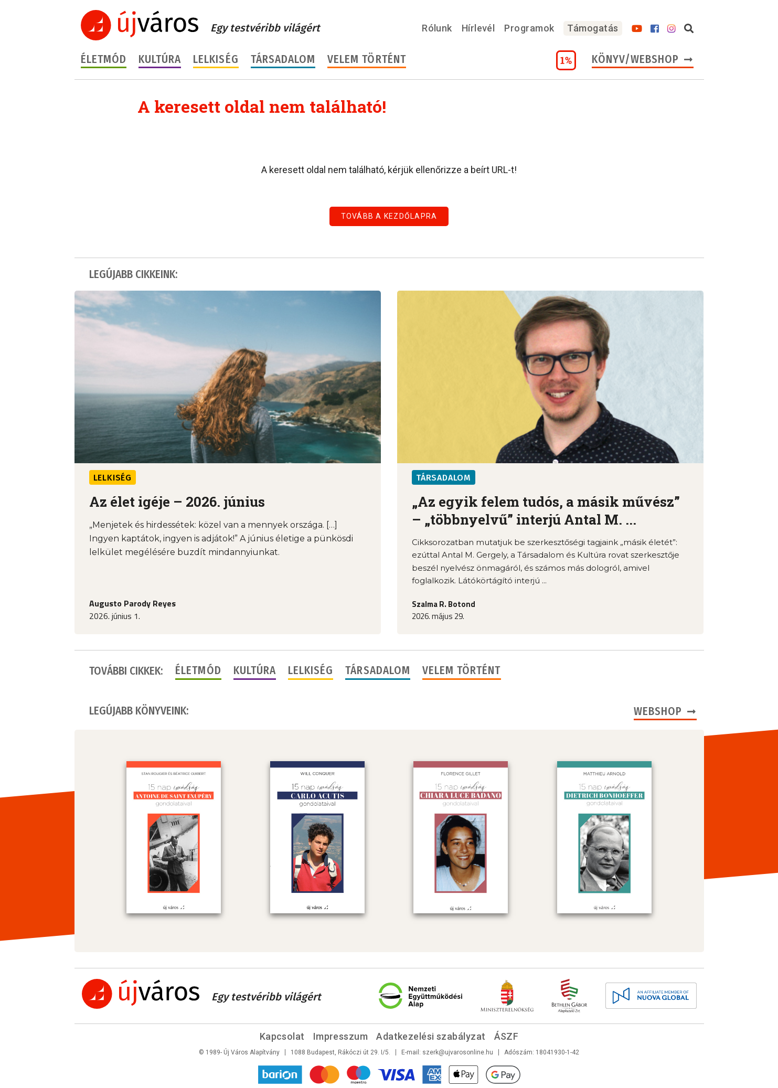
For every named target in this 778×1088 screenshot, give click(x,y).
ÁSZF (506, 1035)
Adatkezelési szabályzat (430, 1035)
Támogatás (592, 28)
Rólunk (437, 28)
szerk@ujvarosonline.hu (457, 1051)
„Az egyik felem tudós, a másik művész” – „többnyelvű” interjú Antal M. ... (546, 510)
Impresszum (340, 1035)
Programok (529, 28)
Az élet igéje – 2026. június (177, 501)
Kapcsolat (282, 1035)
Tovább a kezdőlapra (389, 216)
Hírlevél (478, 28)
